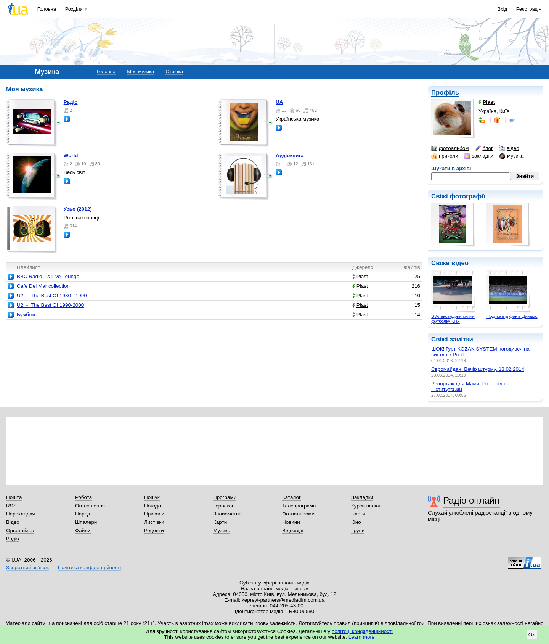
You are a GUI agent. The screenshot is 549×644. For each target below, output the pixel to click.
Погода (152, 506)
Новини (291, 522)
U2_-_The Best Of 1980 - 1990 (52, 295)
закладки (478, 156)
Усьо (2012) (78, 209)
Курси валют (366, 506)
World (71, 155)
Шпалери (86, 522)
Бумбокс (27, 314)
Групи (357, 530)
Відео (12, 522)
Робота (83, 497)
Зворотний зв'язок (27, 567)
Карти (220, 522)
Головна (46, 9)
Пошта (14, 497)
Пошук (152, 497)
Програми (224, 497)
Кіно (356, 522)
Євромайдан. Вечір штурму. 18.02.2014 (477, 369)
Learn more (361, 637)
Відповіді (292, 530)
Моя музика (140, 71)
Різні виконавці (81, 218)
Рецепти (154, 530)
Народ (82, 514)
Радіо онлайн (471, 500)
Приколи (154, 514)
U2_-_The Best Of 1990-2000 (50, 305)
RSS (11, 506)
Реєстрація (528, 9)
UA (279, 102)
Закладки (362, 497)
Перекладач (20, 514)
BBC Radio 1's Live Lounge (48, 276)
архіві (463, 168)
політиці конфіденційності (362, 631)
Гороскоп (223, 506)
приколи (444, 156)
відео (509, 148)
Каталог (291, 497)
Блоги (358, 514)
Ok (531, 635)
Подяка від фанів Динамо (512, 316)
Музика (221, 530)
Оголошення (90, 506)
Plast (360, 276)
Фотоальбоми (298, 514)
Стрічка (174, 71)
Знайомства (227, 514)
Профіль (445, 92)
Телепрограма (299, 506)
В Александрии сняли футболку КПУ (453, 319)
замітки (461, 339)
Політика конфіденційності (89, 567)
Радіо (71, 102)
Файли (83, 530)
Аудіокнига (290, 155)
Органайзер (20, 530)
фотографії (467, 196)
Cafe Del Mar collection (43, 286)
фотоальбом (450, 148)
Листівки (154, 522)
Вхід (502, 9)
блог (484, 148)
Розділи (74, 9)
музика (511, 156)
